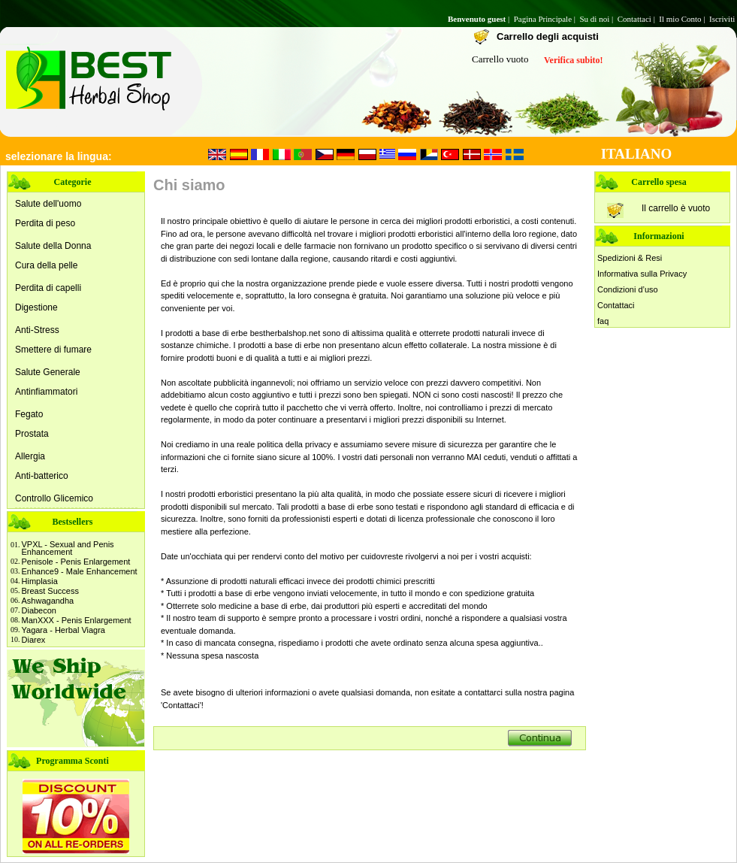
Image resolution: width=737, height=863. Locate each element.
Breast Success (50, 590)
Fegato (29, 414)
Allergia (30, 456)
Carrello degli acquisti (548, 36)
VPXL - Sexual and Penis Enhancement (68, 548)
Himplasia (40, 581)
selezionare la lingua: (58, 156)
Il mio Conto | (683, 18)
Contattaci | (637, 18)
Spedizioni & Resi (629, 257)
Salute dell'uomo (48, 203)
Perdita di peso (45, 223)
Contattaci (616, 305)
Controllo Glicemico (54, 498)
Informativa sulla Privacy (642, 273)
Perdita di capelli (48, 288)
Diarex (34, 639)
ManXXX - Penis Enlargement (76, 620)
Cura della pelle (46, 265)
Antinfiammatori (46, 391)
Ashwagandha (48, 600)
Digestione (36, 307)
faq (603, 321)
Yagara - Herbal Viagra (64, 629)
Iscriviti (723, 18)
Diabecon (39, 610)
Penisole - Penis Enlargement (76, 561)
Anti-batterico (41, 476)
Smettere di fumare (53, 349)
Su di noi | (597, 18)
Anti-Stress (37, 330)
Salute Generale (47, 372)
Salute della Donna (53, 246)
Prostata (32, 433)
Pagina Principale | (546, 18)
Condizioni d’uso (627, 289)
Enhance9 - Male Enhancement (79, 571)
